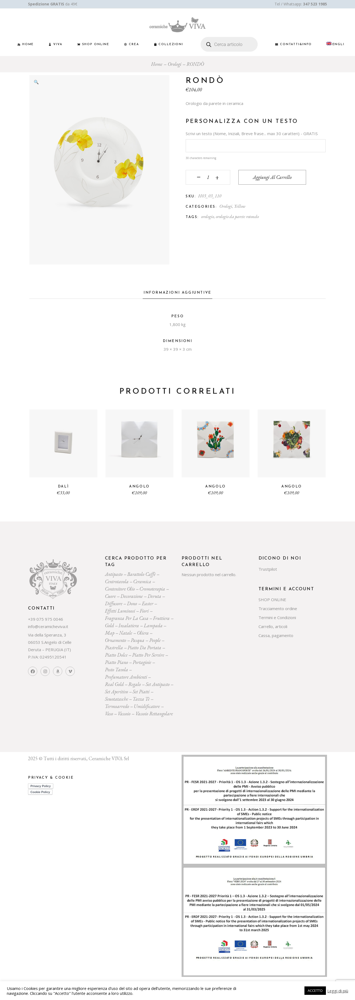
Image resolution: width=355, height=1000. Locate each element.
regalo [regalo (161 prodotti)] (134, 684)
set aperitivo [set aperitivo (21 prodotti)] (116, 691)
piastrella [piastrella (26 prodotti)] (114, 647)
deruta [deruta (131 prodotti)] (154, 596)
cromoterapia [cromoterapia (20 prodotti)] (152, 589)
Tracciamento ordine (278, 608)
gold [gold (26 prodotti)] (109, 625)
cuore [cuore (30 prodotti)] (110, 596)
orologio (207, 216)
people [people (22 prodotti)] (155, 640)
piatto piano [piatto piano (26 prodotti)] (116, 662)
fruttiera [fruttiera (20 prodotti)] (161, 618)
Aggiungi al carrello (272, 177)
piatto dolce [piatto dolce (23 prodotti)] (116, 655)
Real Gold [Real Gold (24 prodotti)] (114, 684)
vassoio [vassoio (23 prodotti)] (124, 713)
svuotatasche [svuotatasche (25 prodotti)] (116, 699)
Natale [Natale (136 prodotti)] (125, 633)
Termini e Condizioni (277, 617)
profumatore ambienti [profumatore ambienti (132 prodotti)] (126, 677)
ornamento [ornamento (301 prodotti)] (115, 640)
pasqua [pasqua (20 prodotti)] (137, 640)
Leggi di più (337, 990)
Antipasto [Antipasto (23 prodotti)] (114, 574)
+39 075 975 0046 (45, 619)
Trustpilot (268, 569)
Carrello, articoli (273, 626)
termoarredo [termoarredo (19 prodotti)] (117, 706)
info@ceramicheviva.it (48, 626)
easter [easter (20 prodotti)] (147, 603)
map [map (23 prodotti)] (109, 633)
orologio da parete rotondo (237, 216)
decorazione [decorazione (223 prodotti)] (131, 596)
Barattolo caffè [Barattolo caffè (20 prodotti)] (141, 574)
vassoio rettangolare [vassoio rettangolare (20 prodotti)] (154, 713)
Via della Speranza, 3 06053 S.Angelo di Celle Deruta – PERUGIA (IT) (49, 642)
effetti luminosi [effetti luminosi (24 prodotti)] (120, 611)
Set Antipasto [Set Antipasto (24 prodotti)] (158, 684)
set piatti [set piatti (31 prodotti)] (141, 691)
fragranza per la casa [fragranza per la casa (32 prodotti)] (126, 618)
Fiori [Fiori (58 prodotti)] (144, 611)
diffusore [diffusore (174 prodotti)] (113, 603)
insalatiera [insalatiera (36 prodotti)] (129, 625)
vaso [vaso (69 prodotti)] (109, 713)
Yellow (239, 206)
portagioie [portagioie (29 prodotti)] (142, 662)
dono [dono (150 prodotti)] (132, 603)
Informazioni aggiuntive (177, 292)
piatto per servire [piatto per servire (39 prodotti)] (148, 655)
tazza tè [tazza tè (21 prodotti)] (141, 699)
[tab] (177, 294)
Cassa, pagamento (276, 635)
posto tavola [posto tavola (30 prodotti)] (116, 669)
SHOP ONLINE (272, 599)
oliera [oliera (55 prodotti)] (143, 633)
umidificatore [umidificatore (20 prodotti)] (147, 706)
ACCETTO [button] (315, 990)
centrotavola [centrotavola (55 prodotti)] (117, 581)
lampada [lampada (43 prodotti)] (153, 625)
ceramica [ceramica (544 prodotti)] (142, 581)
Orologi (225, 206)
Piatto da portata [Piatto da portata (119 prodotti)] (144, 647)
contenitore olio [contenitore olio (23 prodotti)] (120, 589)
